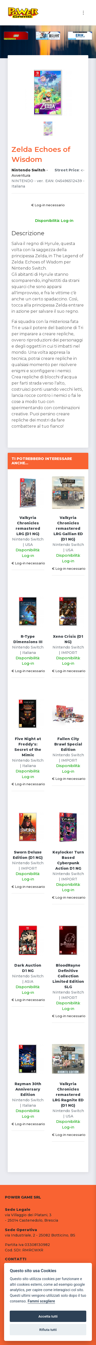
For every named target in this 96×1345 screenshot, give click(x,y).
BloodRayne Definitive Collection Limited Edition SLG (68, 976)
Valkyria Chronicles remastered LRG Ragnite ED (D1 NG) (68, 1095)
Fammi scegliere (41, 1301)
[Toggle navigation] (83, 12)
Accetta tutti (48, 1316)
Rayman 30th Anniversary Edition (28, 1089)
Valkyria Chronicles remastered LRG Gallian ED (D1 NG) (68, 528)
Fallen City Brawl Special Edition (68, 744)
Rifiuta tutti (48, 1330)
